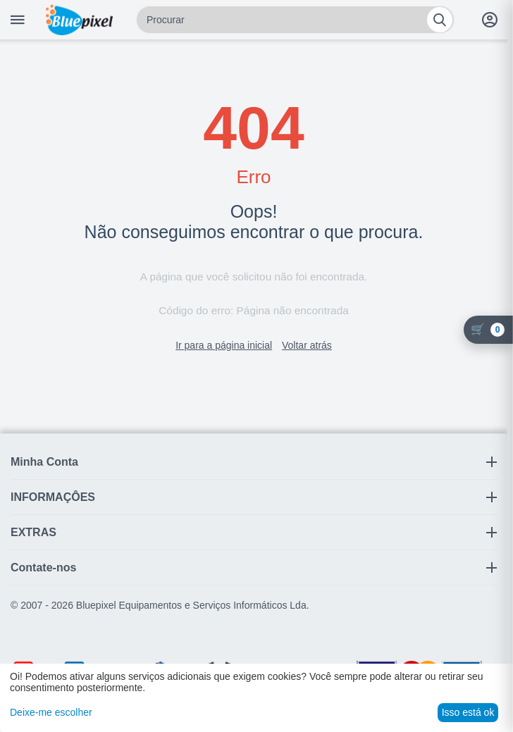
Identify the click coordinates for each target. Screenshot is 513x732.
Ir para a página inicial (223, 345)
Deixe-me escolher (51, 712)
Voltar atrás (307, 345)
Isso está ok (468, 712)
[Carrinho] (488, 330)
